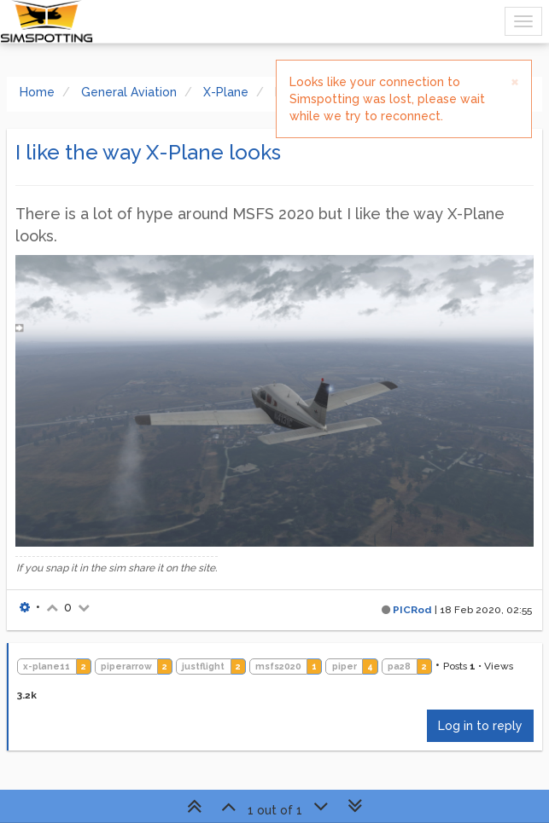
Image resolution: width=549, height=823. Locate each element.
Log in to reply (480, 726)
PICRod (412, 610)
